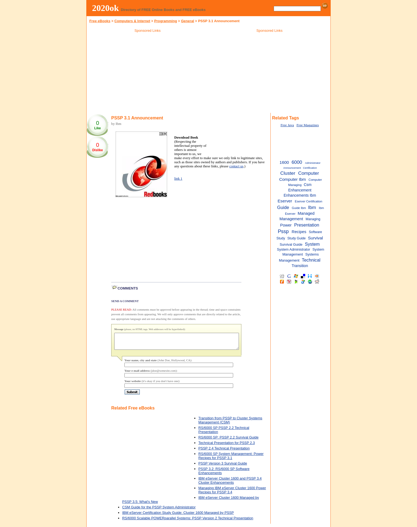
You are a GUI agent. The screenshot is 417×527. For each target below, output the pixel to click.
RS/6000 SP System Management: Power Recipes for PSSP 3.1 (231, 459)
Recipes (299, 232)
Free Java (287, 125)
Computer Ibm (292, 179)
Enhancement (300, 190)
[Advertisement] (148, 73)
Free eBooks (99, 21)
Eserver (285, 201)
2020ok (105, 8)
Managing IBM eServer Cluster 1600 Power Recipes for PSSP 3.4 (232, 493)
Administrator (313, 162)
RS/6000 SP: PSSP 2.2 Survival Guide (228, 441)
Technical (311, 259)
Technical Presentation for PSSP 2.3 (226, 446)
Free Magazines (307, 125)
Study (280, 238)
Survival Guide (291, 244)
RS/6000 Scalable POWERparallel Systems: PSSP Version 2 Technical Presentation (187, 521)
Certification (310, 167)
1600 (284, 162)
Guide (283, 207)
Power (286, 225)
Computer (308, 173)
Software (315, 232)
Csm (308, 185)
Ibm (312, 207)
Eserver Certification (308, 201)
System (312, 244)
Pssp (283, 231)
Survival (315, 238)
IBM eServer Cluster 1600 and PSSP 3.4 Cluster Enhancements (230, 484)
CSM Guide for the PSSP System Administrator (159, 510)
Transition (300, 266)
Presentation (306, 224)
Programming (165, 21)
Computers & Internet (132, 21)
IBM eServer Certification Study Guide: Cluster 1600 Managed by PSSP (178, 516)
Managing (313, 219)
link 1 (178, 179)
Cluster (287, 173)
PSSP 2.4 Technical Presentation (224, 451)
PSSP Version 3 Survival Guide (222, 467)
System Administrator (293, 249)
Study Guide (296, 238)
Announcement (292, 167)
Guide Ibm (299, 208)
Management (291, 219)
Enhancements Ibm (300, 195)
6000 (297, 162)
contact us (236, 166)
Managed (306, 213)
